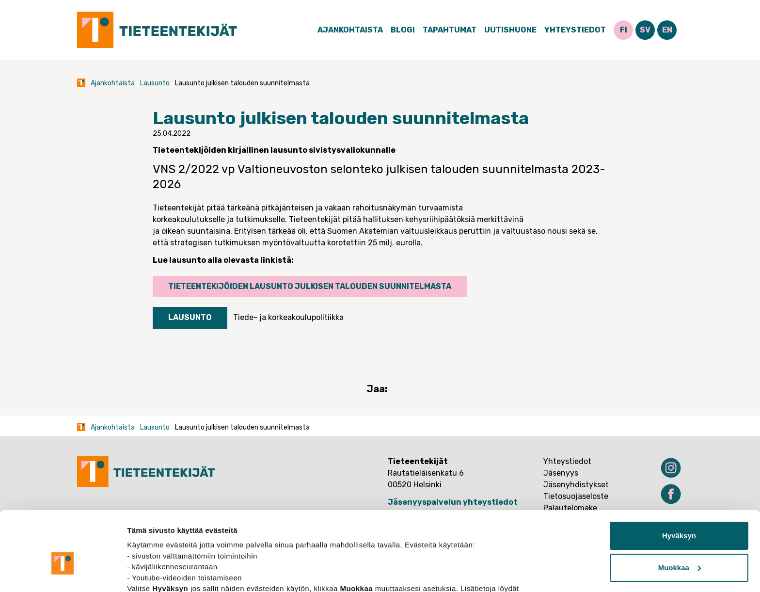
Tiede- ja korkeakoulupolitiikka (288, 317)
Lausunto (155, 83)
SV (645, 29)
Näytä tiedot (148, 573)
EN (667, 29)
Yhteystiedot (575, 29)
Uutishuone (510, 29)
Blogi (403, 29)
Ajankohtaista (350, 29)
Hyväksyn (679, 483)
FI (623, 29)
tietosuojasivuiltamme (167, 546)
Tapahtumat (449, 29)
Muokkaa (679, 514)
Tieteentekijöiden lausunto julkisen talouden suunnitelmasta (309, 286)
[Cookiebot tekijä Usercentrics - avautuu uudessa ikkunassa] (62, 573)
